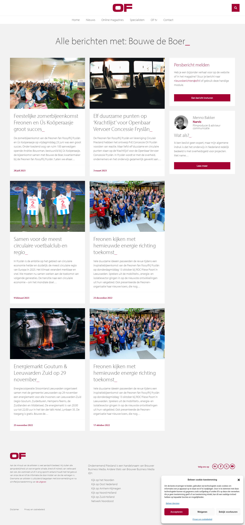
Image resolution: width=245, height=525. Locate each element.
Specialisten (137, 20)
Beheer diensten (172, 503)
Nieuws (90, 20)
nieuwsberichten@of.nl (187, 80)
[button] (238, 479)
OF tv (154, 20)
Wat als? (181, 135)
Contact (168, 20)
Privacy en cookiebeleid (202, 519)
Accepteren (176, 511)
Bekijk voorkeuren (228, 511)
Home (76, 20)
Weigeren (202, 511)
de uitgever (41, 481)
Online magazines (112, 20)
